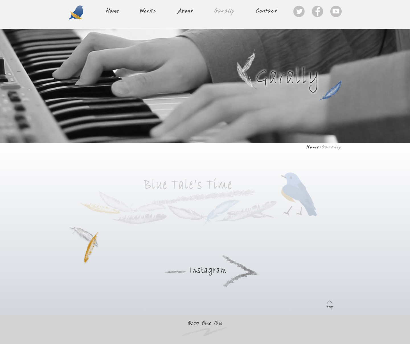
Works (148, 12)
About (185, 12)
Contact (266, 12)
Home (112, 12)
